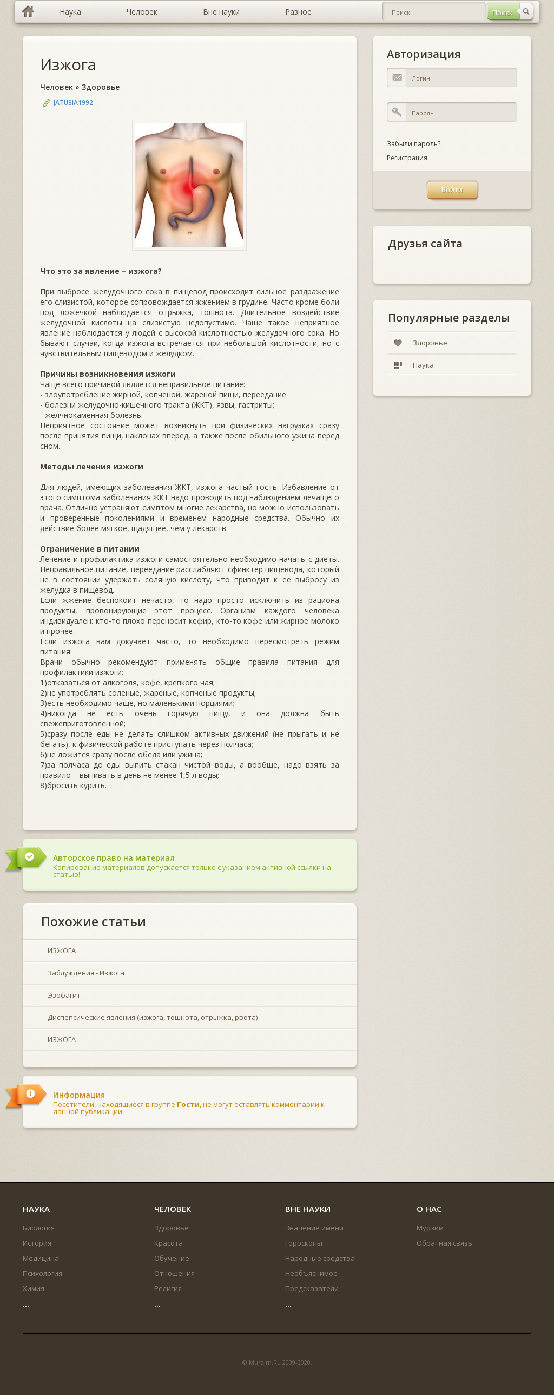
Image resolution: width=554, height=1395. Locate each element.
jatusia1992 (73, 102)
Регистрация (407, 157)
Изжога (68, 64)
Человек (56, 87)
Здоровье (101, 87)
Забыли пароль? (413, 143)
